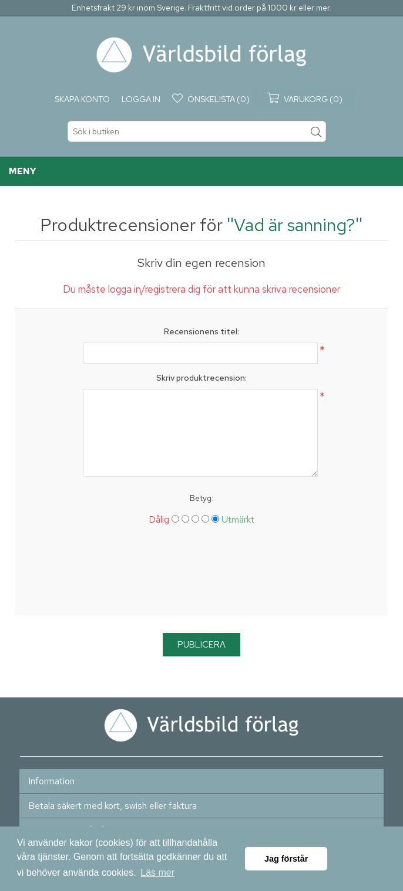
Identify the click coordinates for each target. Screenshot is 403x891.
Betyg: (201, 498)
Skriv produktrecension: (201, 377)
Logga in (141, 99)
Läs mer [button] (157, 873)
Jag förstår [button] (286, 858)
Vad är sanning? (294, 224)
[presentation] (201, 575)
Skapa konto (82, 99)
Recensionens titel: (201, 331)
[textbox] (197, 131)
